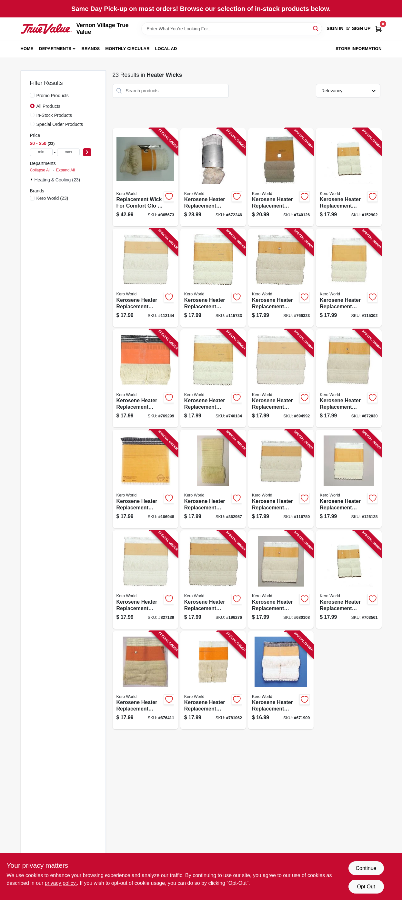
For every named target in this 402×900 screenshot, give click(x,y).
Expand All (65, 170)
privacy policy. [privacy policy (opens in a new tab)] (61, 883)
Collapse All (40, 170)
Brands (91, 48)
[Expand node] (32, 179)
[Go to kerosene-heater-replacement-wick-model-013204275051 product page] (213, 278)
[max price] (68, 152)
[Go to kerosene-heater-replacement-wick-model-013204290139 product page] (213, 378)
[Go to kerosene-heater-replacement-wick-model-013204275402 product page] (213, 177)
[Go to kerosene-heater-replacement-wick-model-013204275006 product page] (145, 278)
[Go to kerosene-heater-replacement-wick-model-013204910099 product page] (213, 680)
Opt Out (366, 886)
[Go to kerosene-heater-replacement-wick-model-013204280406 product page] (281, 177)
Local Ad (166, 48)
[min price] (41, 152)
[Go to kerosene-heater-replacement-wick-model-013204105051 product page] (213, 579)
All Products (48, 106)
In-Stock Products (54, 115)
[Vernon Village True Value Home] (46, 29)
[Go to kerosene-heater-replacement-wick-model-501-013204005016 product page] (213, 479)
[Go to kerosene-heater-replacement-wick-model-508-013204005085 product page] (281, 579)
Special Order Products (59, 124)
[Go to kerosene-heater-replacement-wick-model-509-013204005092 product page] (348, 579)
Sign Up (361, 28)
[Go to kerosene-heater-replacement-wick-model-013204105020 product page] (281, 479)
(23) (52, 198)
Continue (366, 868)
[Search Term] (231, 28)
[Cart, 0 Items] (378, 28)
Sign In (335, 28)
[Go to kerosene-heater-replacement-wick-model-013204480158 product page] (145, 479)
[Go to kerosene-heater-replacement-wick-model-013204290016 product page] (145, 378)
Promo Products (52, 95)
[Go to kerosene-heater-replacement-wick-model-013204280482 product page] (348, 278)
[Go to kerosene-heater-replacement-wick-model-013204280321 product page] (281, 278)
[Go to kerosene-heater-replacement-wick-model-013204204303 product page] (348, 177)
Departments (55, 48)
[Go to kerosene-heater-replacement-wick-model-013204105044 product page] (145, 579)
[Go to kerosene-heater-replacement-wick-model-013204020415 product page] (281, 680)
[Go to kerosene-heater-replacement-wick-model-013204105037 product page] (348, 479)
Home (27, 48)
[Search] (316, 28)
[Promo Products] (32, 95)
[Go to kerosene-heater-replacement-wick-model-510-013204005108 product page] (145, 680)
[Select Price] (87, 152)
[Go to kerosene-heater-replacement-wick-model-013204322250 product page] (348, 378)
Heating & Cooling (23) (57, 179)
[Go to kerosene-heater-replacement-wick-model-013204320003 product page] (281, 378)
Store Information (358, 48)
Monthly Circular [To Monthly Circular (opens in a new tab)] (127, 48)
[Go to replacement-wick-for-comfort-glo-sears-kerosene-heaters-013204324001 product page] (145, 177)
